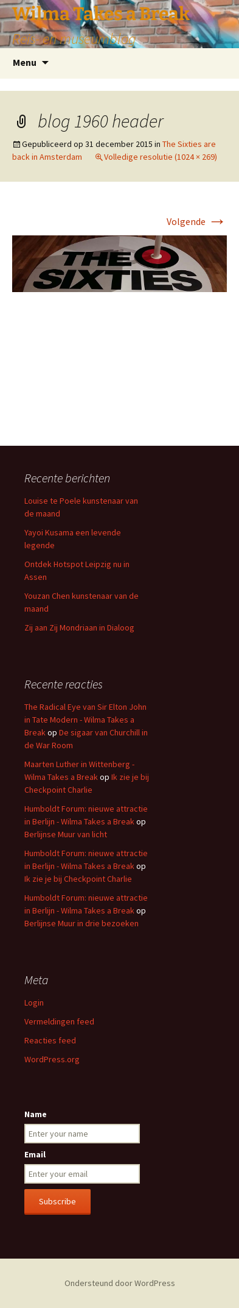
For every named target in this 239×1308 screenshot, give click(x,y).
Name (35, 1114)
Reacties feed (50, 1040)
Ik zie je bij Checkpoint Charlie (78, 878)
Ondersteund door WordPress (119, 1283)
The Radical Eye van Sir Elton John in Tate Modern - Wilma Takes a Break (85, 719)
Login (34, 1002)
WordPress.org (52, 1059)
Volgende (197, 221)
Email (35, 1154)
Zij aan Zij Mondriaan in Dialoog (79, 627)
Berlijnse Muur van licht (65, 834)
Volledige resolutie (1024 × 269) (160, 156)
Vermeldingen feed (59, 1021)
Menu (24, 62)
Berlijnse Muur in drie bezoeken (81, 923)
